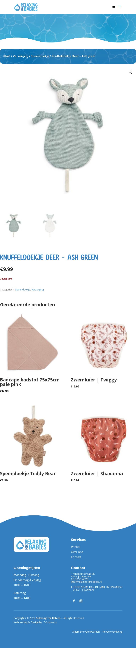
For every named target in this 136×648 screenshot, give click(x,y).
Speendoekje (40, 56)
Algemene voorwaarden (86, 631)
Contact (76, 557)
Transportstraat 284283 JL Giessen (83, 575)
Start (6, 56)
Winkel (75, 547)
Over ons (77, 552)
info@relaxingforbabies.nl (86, 581)
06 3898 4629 (79, 579)
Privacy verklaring (112, 631)
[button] (130, 72)
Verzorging (20, 56)
